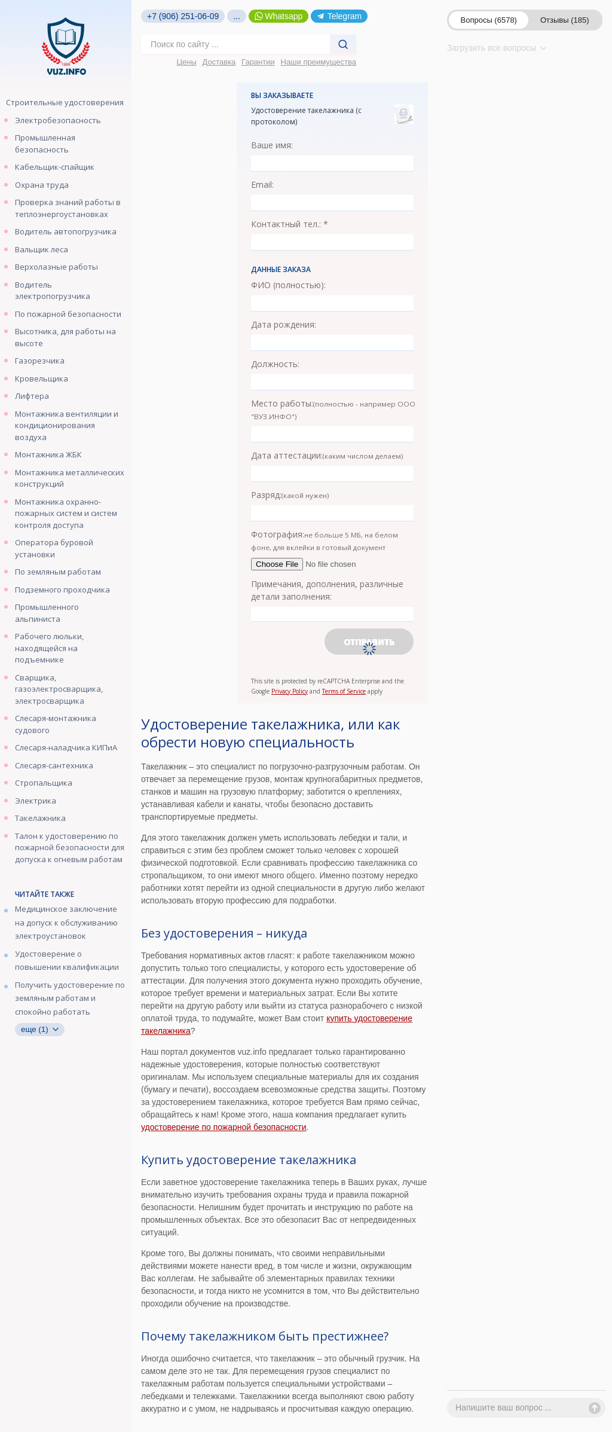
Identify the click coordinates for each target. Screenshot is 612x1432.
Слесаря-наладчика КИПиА (66, 747)
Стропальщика (43, 782)
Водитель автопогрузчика (66, 231)
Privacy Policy (289, 691)
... (236, 16)
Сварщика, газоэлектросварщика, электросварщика (59, 689)
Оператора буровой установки (54, 548)
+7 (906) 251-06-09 (183, 16)
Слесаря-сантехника (54, 765)
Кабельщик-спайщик (54, 166)
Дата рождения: (283, 324)
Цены (186, 61)
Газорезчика (40, 360)
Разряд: (290, 494)
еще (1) (40, 1029)
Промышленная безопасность (45, 143)
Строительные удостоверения (65, 102)
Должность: (275, 364)
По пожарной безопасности (68, 314)
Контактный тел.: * (289, 224)
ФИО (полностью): (288, 285)
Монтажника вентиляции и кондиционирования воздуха (66, 425)
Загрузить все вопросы (497, 48)
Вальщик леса (41, 249)
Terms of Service (344, 691)
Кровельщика (41, 378)
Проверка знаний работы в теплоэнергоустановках (68, 208)
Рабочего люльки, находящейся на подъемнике (49, 648)
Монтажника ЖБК (48, 454)
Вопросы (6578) (489, 20)
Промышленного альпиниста (47, 612)
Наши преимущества (319, 61)
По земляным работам (58, 571)
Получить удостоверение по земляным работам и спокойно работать (70, 998)
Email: (262, 184)
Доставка (219, 61)
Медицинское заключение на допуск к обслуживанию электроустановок (66, 922)
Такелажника (40, 818)
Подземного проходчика (62, 589)
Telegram (339, 16)
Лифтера (32, 395)
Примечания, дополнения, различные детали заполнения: (327, 590)
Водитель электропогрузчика (52, 290)
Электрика (35, 800)
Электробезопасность (58, 120)
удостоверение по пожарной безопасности (224, 1127)
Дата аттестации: (327, 455)
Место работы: (333, 409)
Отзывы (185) (564, 20)
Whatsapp (279, 16)
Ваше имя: (272, 145)
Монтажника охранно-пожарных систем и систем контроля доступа (66, 513)
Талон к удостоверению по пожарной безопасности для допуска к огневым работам (69, 848)
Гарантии (258, 61)
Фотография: (324, 540)
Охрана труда (42, 184)
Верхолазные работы (56, 266)
